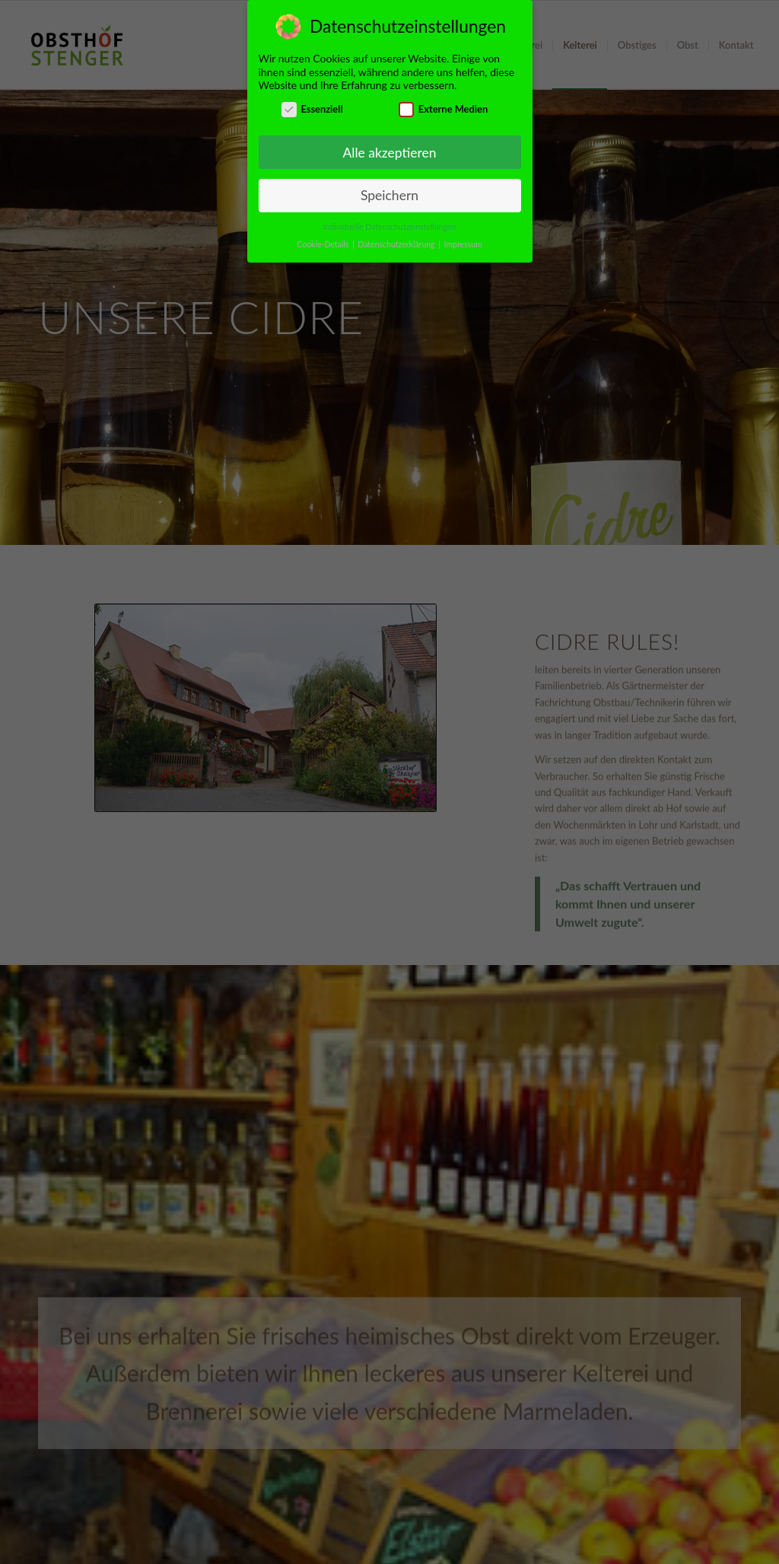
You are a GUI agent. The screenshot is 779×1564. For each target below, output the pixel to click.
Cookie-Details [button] (324, 244)
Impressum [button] (463, 244)
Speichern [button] (389, 195)
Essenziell (312, 109)
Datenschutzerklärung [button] (397, 244)
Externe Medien (443, 109)
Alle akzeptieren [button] (389, 153)
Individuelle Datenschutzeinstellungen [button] (389, 226)
